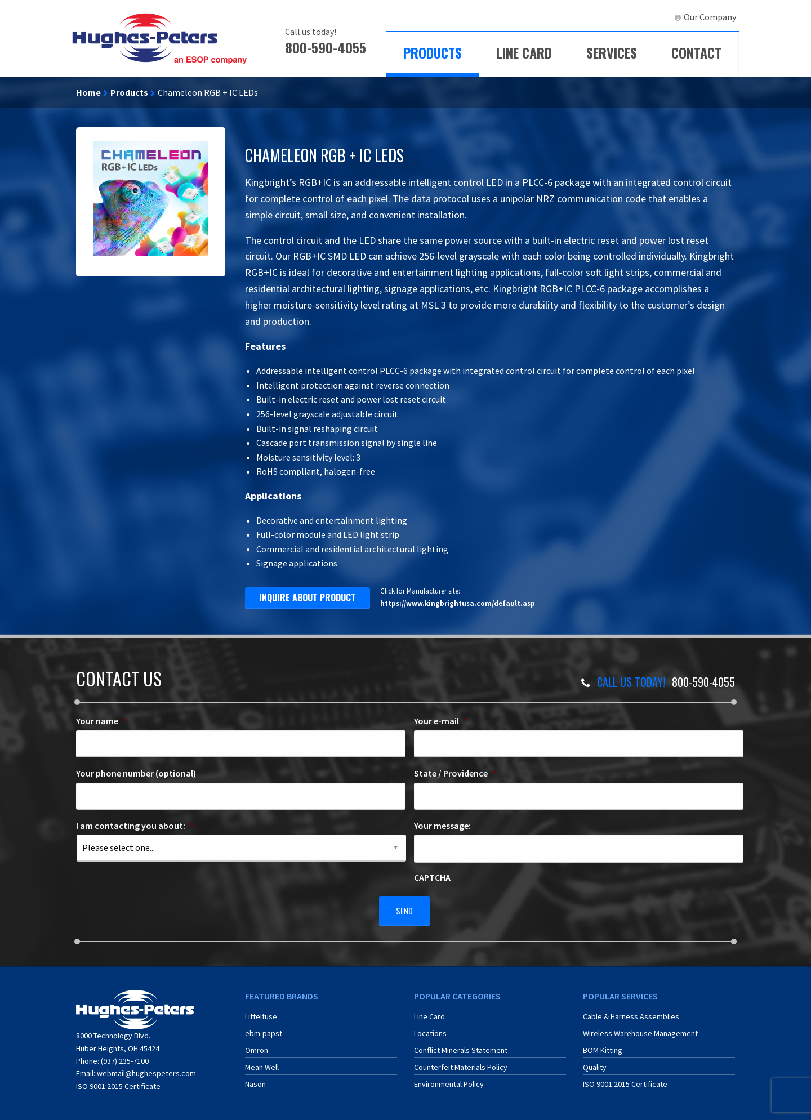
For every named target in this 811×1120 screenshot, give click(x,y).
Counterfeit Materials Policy (460, 1062)
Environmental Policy (449, 1079)
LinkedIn (645, 17)
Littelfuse (261, 1012)
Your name (101, 720)
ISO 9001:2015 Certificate (118, 1082)
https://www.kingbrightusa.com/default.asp (457, 603)
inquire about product (307, 597)
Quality (595, 1062)
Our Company (710, 17)
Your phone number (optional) (136, 773)
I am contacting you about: (135, 825)
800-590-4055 (325, 47)
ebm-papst (263, 1029)
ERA (605, 17)
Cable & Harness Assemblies (631, 1012)
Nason (255, 1079)
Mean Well (262, 1062)
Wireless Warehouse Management (640, 1029)
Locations (430, 1029)
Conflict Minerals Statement (460, 1046)
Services (611, 52)
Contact (696, 52)
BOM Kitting (602, 1046)
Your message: (442, 825)
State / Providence (455, 773)
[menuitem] (561, 17)
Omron (256, 1046)
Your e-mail (440, 720)
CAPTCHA (432, 877)
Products (432, 52)
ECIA (566, 17)
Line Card (524, 52)
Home (88, 92)
